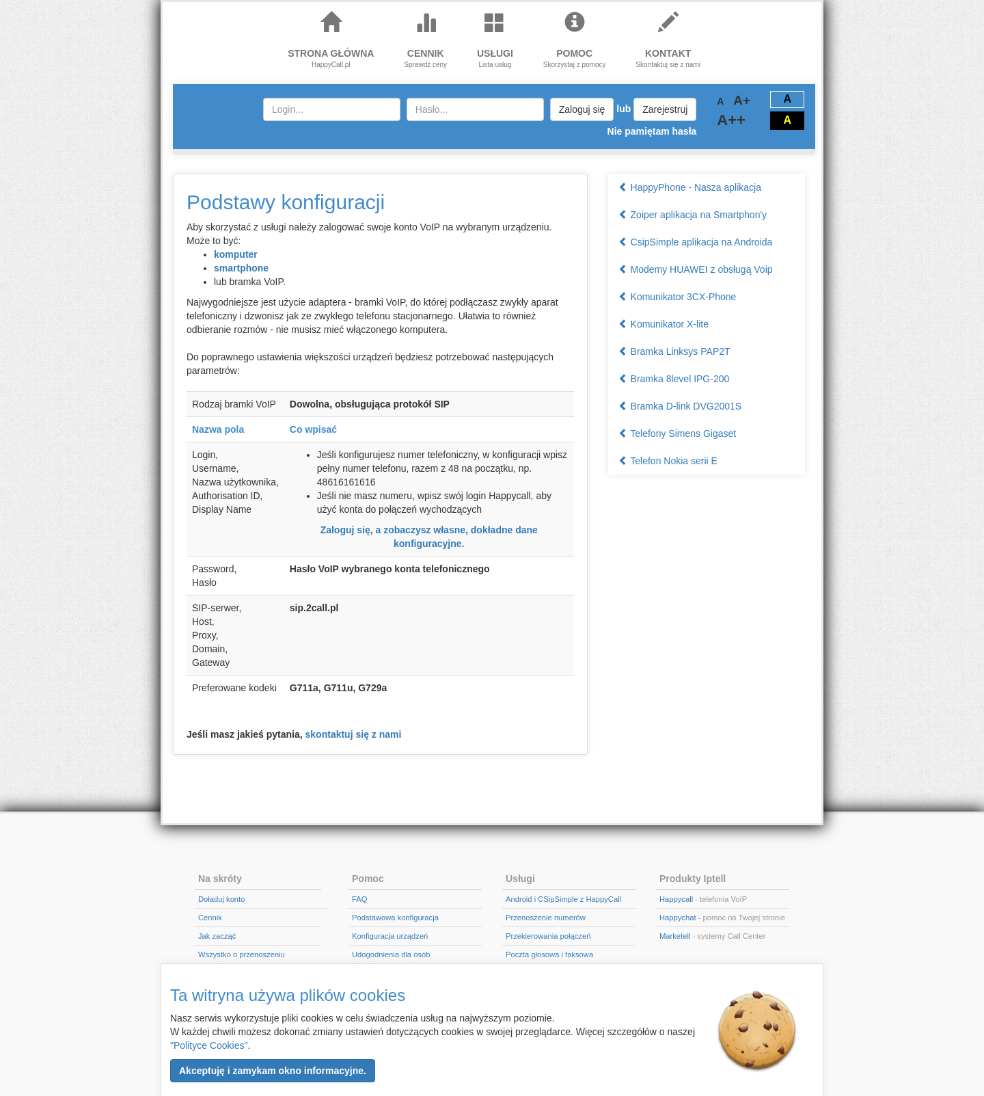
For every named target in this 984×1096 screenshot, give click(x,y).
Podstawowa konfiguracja (395, 917)
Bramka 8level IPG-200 (674, 378)
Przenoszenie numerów (546, 917)
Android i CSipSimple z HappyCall (563, 899)
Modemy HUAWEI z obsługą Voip (695, 269)
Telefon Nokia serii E (668, 460)
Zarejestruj (664, 109)
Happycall (676, 899)
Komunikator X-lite (663, 324)
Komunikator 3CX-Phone (677, 296)
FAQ (359, 899)
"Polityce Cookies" (208, 1045)
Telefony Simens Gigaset (677, 433)
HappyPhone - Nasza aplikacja (689, 187)
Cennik (210, 917)
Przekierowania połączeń (548, 936)
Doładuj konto (221, 899)
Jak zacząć (217, 936)
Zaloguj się (582, 109)
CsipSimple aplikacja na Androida (695, 242)
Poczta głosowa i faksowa (549, 954)
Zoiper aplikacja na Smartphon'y (692, 214)
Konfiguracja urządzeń (390, 936)
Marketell (674, 936)
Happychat (677, 917)
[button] (272, 1070)
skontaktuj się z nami (353, 734)
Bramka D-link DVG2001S (680, 406)
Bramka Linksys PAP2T (674, 351)
